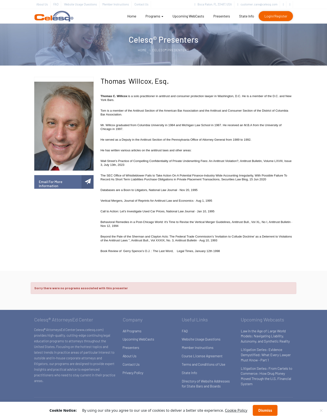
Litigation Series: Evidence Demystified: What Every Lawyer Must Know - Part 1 (266, 354)
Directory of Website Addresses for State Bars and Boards (206, 383)
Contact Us (141, 4)
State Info (246, 16)
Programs (154, 16)
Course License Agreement (202, 356)
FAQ (56, 4)
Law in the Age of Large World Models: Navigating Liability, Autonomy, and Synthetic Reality (265, 336)
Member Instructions (115, 4)
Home (131, 16)
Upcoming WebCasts (188, 16)
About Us (42, 4)
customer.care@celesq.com (257, 4)
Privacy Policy (133, 372)
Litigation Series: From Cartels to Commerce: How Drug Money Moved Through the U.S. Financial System (266, 376)
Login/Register (275, 16)
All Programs (132, 331)
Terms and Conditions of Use (203, 364)
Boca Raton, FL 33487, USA (213, 4)
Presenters (221, 16)
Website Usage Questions (80, 4)
